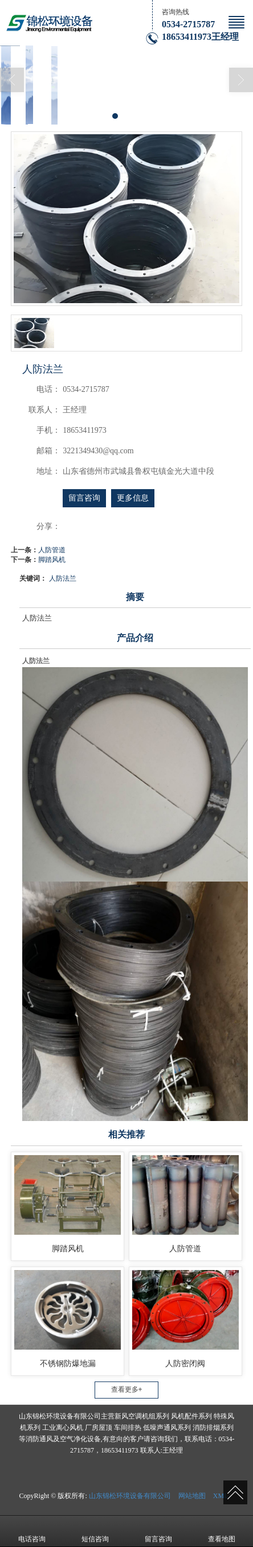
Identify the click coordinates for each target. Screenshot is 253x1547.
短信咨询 (95, 1531)
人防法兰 (62, 578)
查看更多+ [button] (126, 1389)
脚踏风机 (52, 560)
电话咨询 (32, 1531)
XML (220, 1496)
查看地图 (221, 1531)
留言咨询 (84, 498)
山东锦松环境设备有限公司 (130, 1496)
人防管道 (52, 550)
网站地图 (192, 1496)
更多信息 (133, 498)
